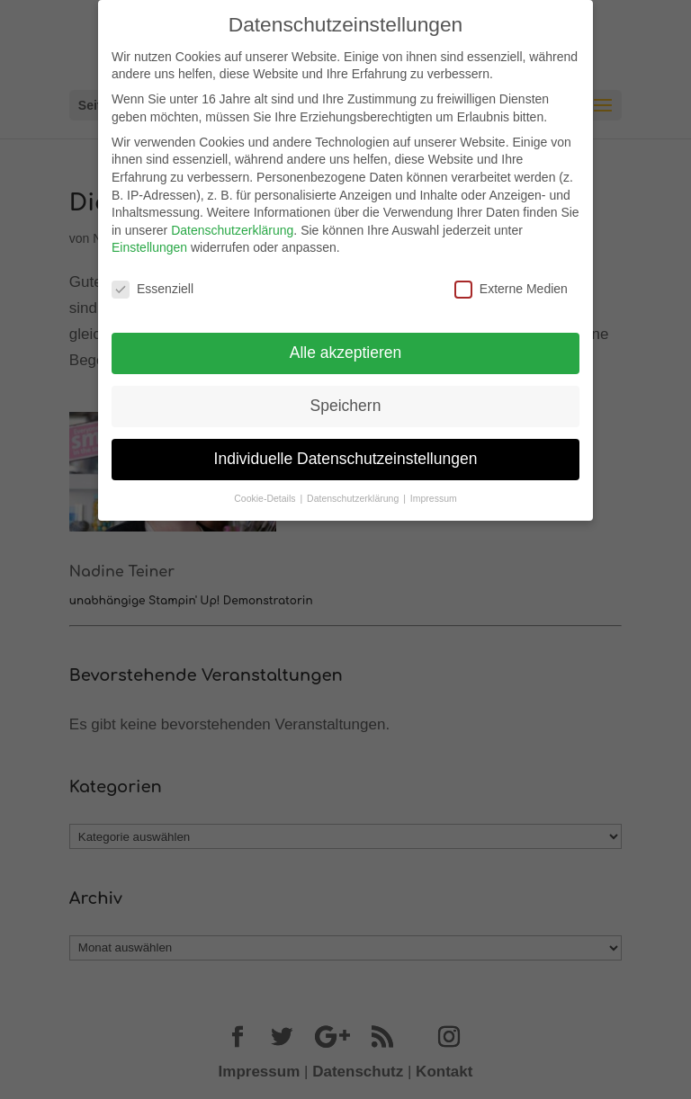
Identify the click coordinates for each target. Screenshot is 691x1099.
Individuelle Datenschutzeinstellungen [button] (346, 459)
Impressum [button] (433, 498)
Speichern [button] (345, 406)
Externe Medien (511, 289)
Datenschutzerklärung (232, 230)
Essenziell (152, 289)
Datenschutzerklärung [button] (354, 498)
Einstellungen (149, 247)
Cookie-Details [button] (266, 498)
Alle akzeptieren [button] (346, 353)
